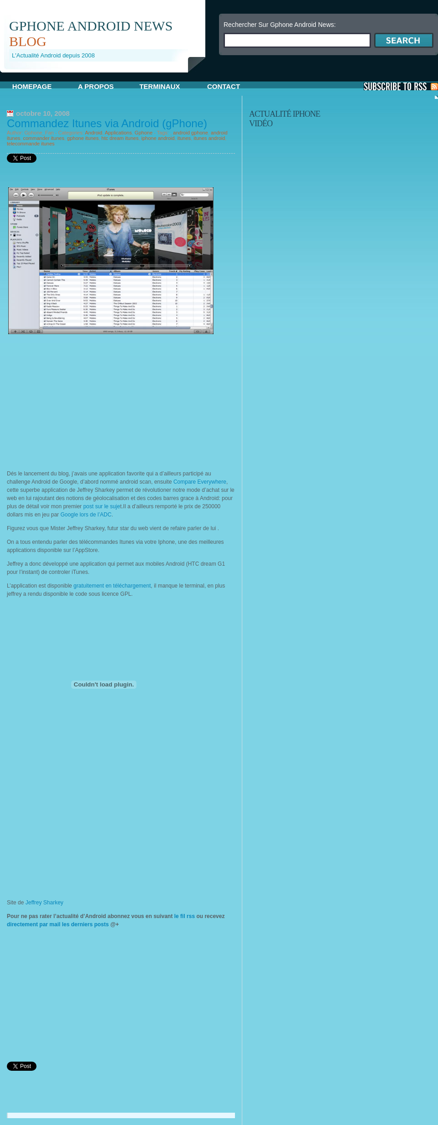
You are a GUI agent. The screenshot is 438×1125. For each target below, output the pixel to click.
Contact (223, 86)
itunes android (209, 138)
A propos (96, 86)
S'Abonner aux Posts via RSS (401, 86)
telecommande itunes (31, 143)
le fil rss (184, 916)
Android (93, 132)
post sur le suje (101, 506)
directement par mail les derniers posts (58, 924)
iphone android (158, 138)
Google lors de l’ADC (85, 514)
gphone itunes (83, 138)
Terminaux (159, 86)
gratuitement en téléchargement (112, 586)
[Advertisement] (83, 400)
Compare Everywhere (199, 482)
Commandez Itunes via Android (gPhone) (107, 123)
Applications (118, 132)
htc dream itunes (119, 138)
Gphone (143, 132)
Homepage (32, 86)
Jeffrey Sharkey (44, 902)
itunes (184, 138)
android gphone (190, 132)
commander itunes (43, 138)
